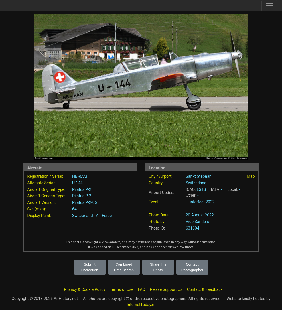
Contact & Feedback (205, 289)
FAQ (141, 289)
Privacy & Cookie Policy (84, 289)
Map (251, 176)
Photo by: (157, 221)
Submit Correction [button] (89, 267)
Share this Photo (158, 267)
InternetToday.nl (141, 304)
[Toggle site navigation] (269, 5)
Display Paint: (39, 215)
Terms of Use (121, 289)
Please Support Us (166, 289)
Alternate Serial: (41, 183)
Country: (156, 183)
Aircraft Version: (41, 202)
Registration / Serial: (45, 176)
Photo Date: (159, 215)
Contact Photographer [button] (192, 267)
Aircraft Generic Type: (46, 196)
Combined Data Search (124, 267)
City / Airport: (161, 176)
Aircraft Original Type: (46, 189)
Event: (154, 202)
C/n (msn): (36, 209)
